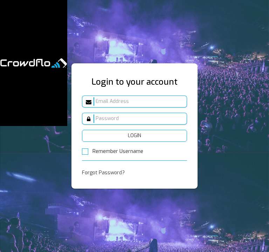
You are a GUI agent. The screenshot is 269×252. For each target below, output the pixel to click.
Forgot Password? (103, 172)
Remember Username (112, 151)
